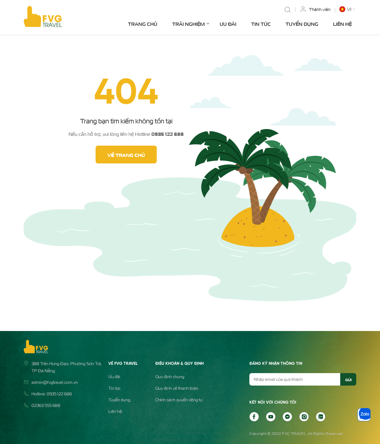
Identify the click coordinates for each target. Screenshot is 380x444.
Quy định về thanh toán (176, 388)
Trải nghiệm (190, 23)
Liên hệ (342, 23)
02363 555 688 (45, 405)
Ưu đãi (228, 23)
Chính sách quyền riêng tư (178, 399)
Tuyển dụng (302, 23)
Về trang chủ (126, 154)
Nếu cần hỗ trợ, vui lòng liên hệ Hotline (126, 134)
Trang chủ (142, 23)
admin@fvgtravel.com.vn (54, 382)
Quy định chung (169, 376)
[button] (347, 9)
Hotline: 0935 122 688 (51, 393)
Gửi (348, 379)
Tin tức (261, 23)
